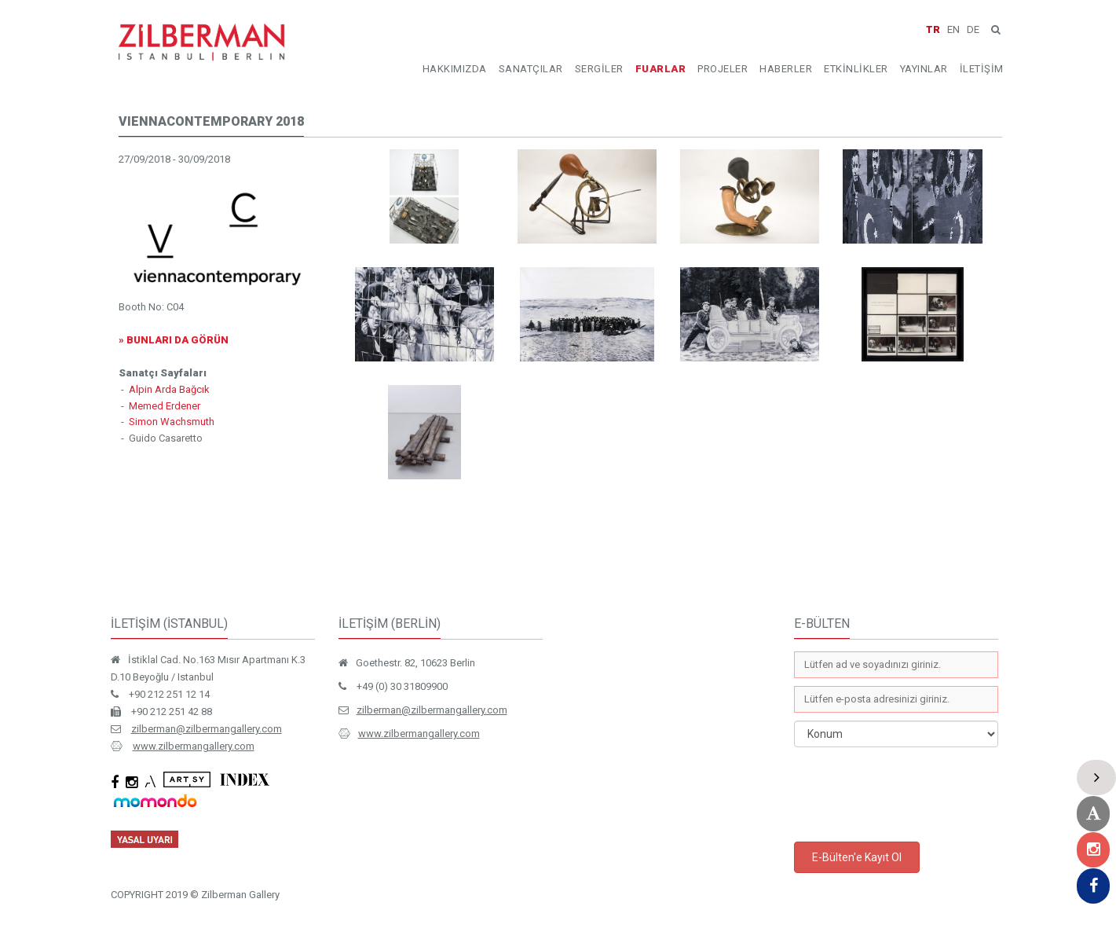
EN (953, 29)
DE (973, 29)
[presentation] (913, 794)
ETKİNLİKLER (856, 69)
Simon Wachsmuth (171, 421)
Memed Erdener (164, 406)
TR (933, 29)
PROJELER (722, 69)
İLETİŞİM (982, 69)
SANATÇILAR (531, 69)
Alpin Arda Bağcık (169, 389)
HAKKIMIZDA (455, 69)
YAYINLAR (924, 69)
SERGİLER (599, 69)
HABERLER (785, 69)
